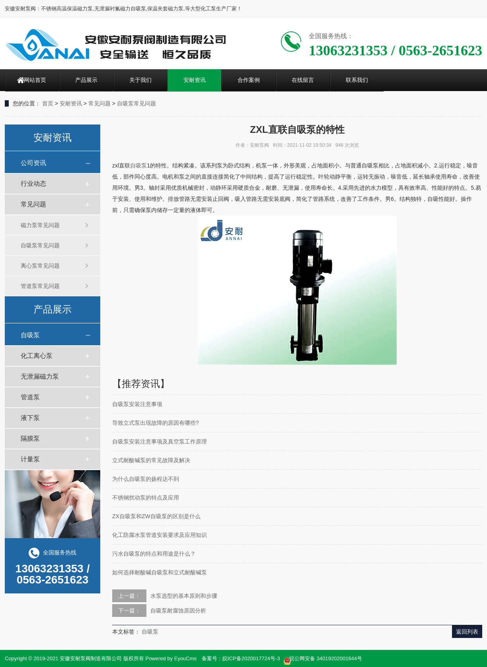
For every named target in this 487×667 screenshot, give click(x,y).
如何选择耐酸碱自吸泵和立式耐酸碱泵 (159, 572)
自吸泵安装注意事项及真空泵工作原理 (159, 441)
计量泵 (30, 459)
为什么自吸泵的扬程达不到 (145, 479)
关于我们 (140, 80)
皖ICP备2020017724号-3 (251, 658)
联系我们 (357, 80)
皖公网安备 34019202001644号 (322, 659)
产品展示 (86, 80)
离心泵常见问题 (40, 266)
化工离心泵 (37, 355)
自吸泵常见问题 (136, 103)
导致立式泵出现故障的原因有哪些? (155, 423)
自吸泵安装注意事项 (137, 404)
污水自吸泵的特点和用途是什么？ (154, 553)
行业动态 (33, 183)
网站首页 (35, 80)
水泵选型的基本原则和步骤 (183, 596)
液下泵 (30, 417)
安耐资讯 (194, 80)
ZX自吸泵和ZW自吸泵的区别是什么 (156, 516)
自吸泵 (30, 335)
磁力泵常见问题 (40, 225)
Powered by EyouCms (170, 658)
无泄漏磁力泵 (40, 376)
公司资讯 (33, 162)
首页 (47, 103)
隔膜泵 (30, 438)
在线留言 (303, 80)
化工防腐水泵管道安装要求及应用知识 (159, 535)
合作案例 (249, 80)
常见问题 (99, 103)
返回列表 (467, 631)
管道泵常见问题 (40, 286)
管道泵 (30, 397)
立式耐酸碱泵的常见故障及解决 (151, 460)
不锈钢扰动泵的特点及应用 (145, 497)
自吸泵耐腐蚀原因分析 (178, 610)
